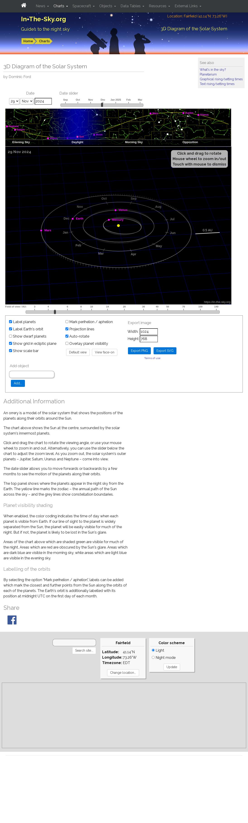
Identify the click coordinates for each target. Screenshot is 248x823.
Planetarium (208, 74)
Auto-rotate (77, 336)
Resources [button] (158, 6)
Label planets (22, 322)
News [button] (41, 6)
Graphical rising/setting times (221, 79)
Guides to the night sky (45, 29)
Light (158, 650)
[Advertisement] (124, 715)
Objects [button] (106, 6)
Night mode (164, 657)
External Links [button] (187, 6)
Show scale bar (24, 351)
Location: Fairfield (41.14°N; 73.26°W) (197, 16)
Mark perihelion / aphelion (89, 322)
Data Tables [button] (131, 6)
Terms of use (152, 358)
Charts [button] (59, 6)
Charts (44, 41)
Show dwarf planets (27, 336)
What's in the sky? (213, 69)
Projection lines (79, 329)
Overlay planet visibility (86, 343)
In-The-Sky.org (43, 19)
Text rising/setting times (217, 84)
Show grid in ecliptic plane (32, 343)
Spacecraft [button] (82, 6)
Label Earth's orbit (26, 329)
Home (28, 41)
